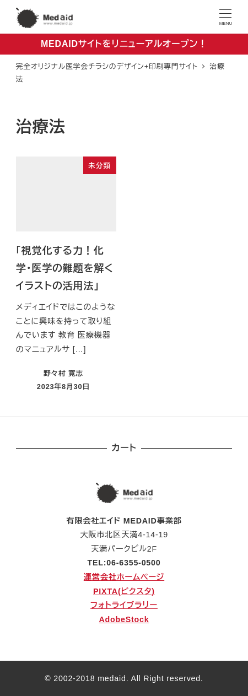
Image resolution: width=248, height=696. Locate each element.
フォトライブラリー (124, 605)
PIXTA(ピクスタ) (124, 591)
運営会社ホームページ (124, 577)
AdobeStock (124, 619)
